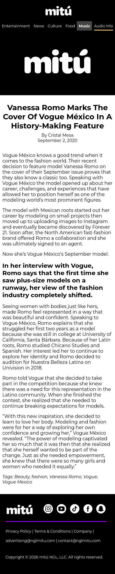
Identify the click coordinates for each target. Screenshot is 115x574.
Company (83, 531)
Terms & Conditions (52, 531)
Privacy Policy (18, 531)
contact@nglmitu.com (79, 540)
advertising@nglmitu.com (30, 540)
